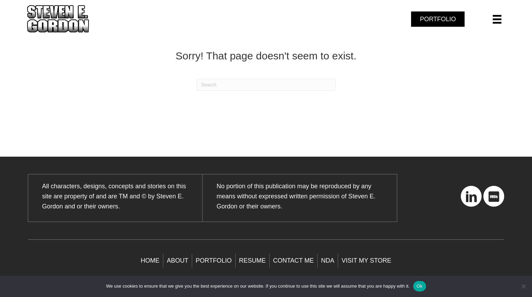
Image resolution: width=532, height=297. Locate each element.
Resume (252, 260)
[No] (523, 286)
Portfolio (214, 260)
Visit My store (366, 260)
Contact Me (293, 260)
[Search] (266, 85)
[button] (471, 196)
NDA (327, 260)
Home (150, 260)
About (177, 260)
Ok (420, 286)
